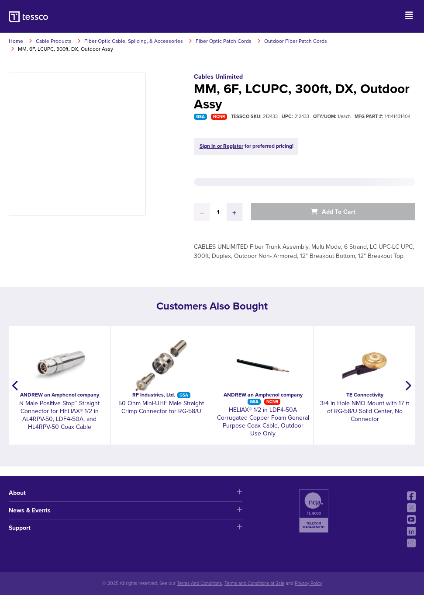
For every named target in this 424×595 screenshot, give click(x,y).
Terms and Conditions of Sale (254, 583)
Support (125, 528)
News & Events (125, 510)
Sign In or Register (221, 146)
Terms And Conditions (199, 583)
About (125, 493)
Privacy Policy (308, 583)
